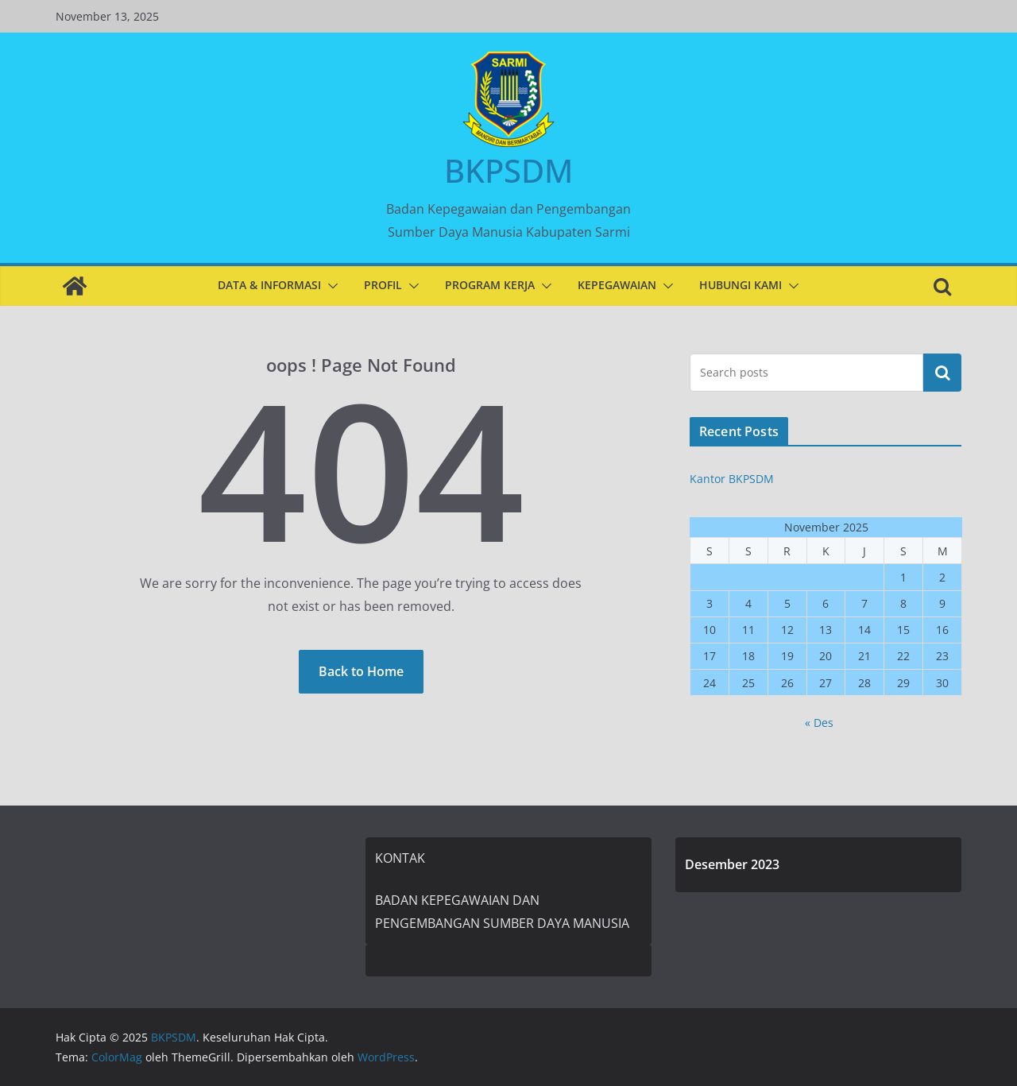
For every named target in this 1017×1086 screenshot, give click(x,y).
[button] (329, 286)
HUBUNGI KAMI (740, 284)
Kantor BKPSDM (732, 478)
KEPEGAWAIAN (617, 284)
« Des (819, 722)
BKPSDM (508, 170)
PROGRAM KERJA (490, 284)
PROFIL (383, 284)
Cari (942, 372)
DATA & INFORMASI (269, 284)
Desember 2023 (732, 864)
